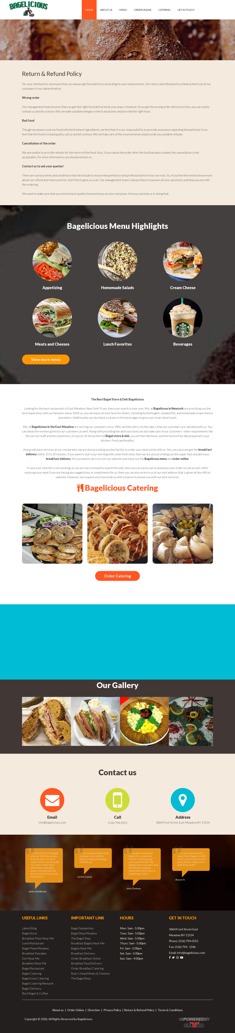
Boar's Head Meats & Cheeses (90, 974)
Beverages (182, 344)
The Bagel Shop (81, 938)
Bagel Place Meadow (35, 948)
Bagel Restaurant (33, 968)
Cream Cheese (183, 287)
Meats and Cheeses (52, 344)
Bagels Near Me (81, 948)
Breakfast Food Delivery (86, 963)
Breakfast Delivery (83, 953)
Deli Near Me (30, 959)
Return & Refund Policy (139, 1010)
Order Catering (117, 576)
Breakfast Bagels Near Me (88, 943)
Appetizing (52, 287)
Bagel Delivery (31, 989)
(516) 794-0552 (117, 823)
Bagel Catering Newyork (38, 983)
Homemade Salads (117, 287)
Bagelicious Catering (35, 978)
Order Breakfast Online (86, 959)
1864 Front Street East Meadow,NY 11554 (183, 823)
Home (89, 9)
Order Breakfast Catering (87, 968)
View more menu (47, 359)
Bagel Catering (31, 974)
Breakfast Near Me (34, 963)
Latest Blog (29, 928)
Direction (94, 1010)
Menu (123, 9)
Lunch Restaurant (33, 943)
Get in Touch (186, 9)
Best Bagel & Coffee (35, 993)
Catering (164, 9)
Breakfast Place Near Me (38, 938)
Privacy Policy (112, 1010)
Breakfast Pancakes (34, 953)
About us (106, 9)
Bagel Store (29, 933)
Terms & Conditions (170, 1010)
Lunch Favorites (117, 344)
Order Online (142, 9)
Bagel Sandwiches (82, 928)
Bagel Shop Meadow (84, 933)
